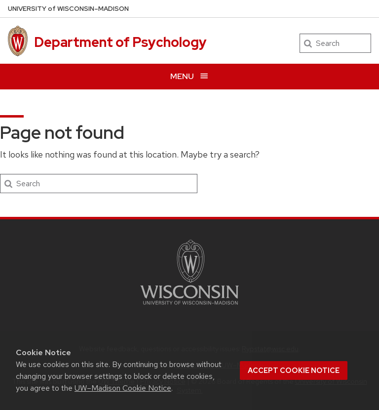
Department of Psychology (120, 42)
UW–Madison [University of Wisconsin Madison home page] (68, 8)
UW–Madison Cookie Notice (123, 388)
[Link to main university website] (189, 306)
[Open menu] (189, 76)
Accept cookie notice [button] (294, 370)
